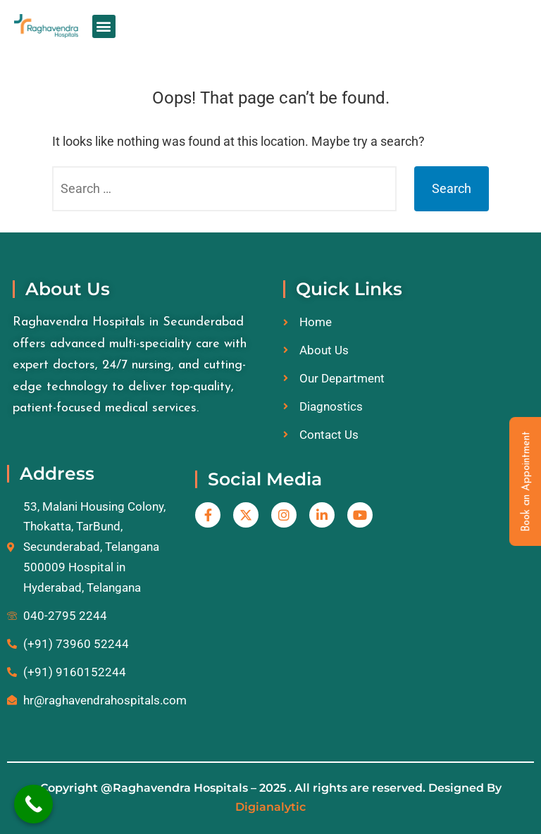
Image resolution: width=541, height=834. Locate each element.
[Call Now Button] (33, 804)
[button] (104, 26)
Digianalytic (270, 807)
